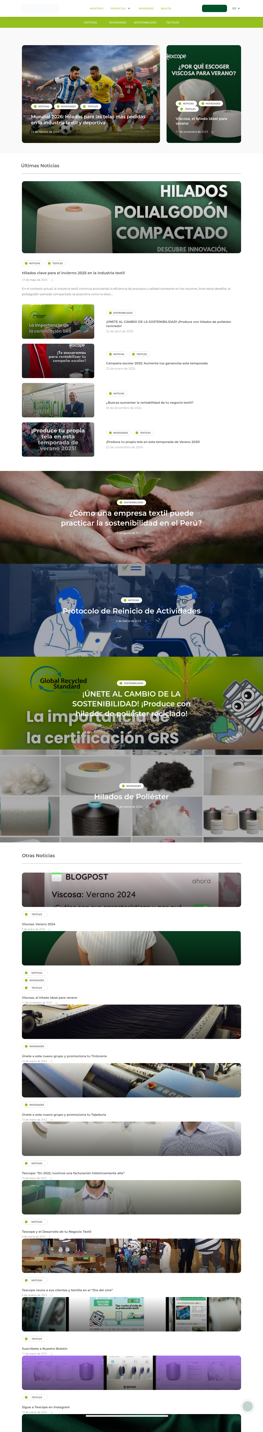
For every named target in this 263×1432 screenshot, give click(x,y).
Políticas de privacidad (75, 1406)
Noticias (90, 22)
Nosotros (96, 8)
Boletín (166, 8)
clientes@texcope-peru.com (133, 1405)
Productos (120, 8)
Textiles (172, 22)
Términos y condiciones (37, 1406)
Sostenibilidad (145, 22)
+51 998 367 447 (228, 1405)
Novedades (145, 8)
